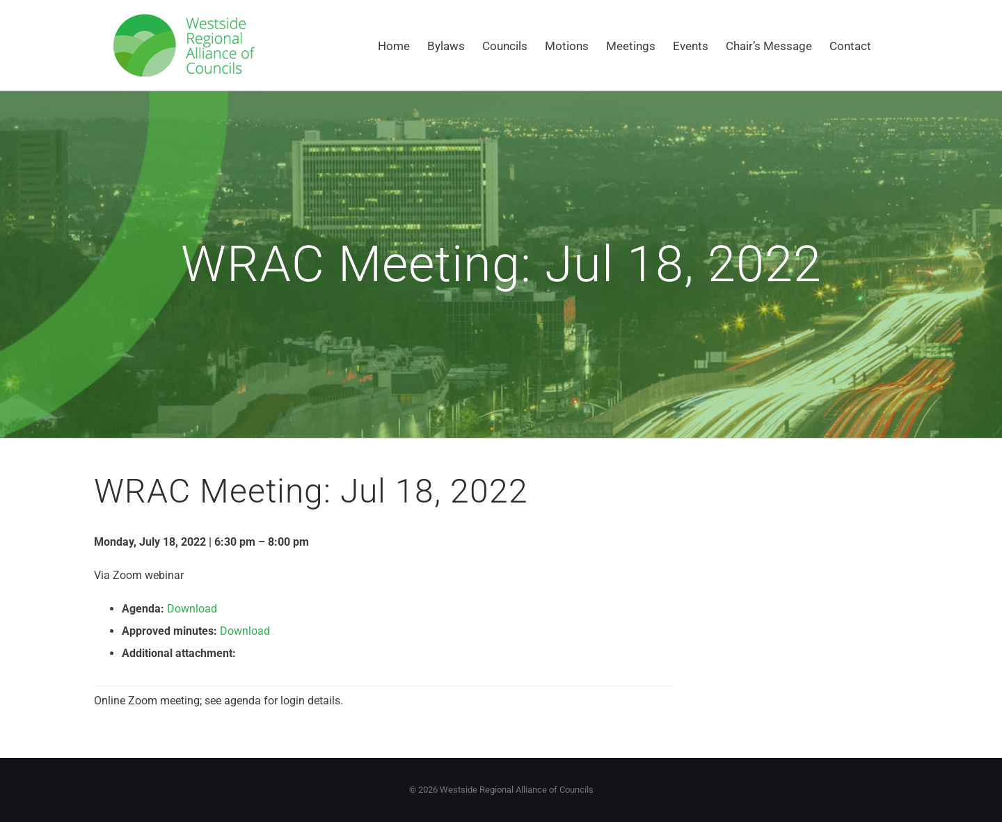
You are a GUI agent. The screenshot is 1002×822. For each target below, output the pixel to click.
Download (192, 608)
